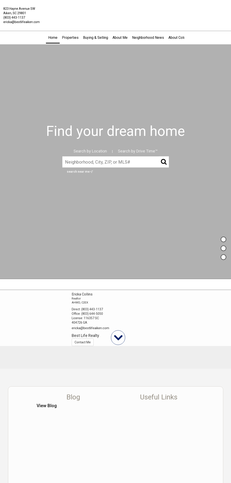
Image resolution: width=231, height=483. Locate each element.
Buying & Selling (95, 37)
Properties (70, 37)
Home (52, 37)
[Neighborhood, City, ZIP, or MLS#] (115, 162)
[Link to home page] (115, 12)
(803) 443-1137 (14, 17)
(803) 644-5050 (92, 313)
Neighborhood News (148, 37)
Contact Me (83, 342)
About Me (120, 37)
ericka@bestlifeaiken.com (21, 22)
